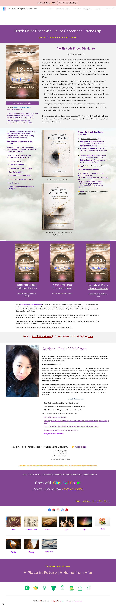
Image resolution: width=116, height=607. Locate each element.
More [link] (106, 9)
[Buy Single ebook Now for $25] (22, 103)
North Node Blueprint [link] (63, 9)
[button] (114, 8)
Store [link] (50, 9)
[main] (58, 31)
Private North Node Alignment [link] (82, 9)
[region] (58, 3)
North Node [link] (98, 9)
